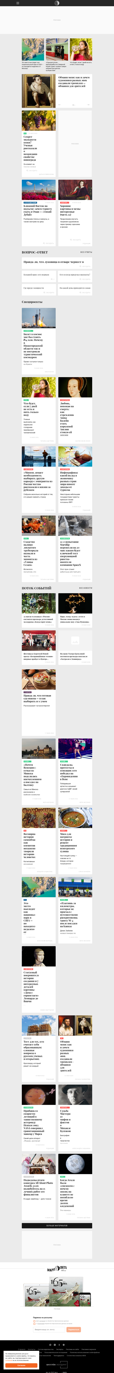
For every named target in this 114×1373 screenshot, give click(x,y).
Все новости (85, 588)
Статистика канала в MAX (76, 1355)
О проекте (21, 1349)
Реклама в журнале (89, 1349)
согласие (42, 1321)
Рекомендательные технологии (39, 1355)
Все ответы (86, 252)
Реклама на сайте (72, 1349)
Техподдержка (59, 1355)
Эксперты (59, 1349)
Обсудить (31, 170)
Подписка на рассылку (42, 1318)
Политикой (40, 1323)
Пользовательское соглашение (55, 1352)
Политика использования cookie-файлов (85, 1352)
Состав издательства (46, 1349)
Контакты (31, 1349)
